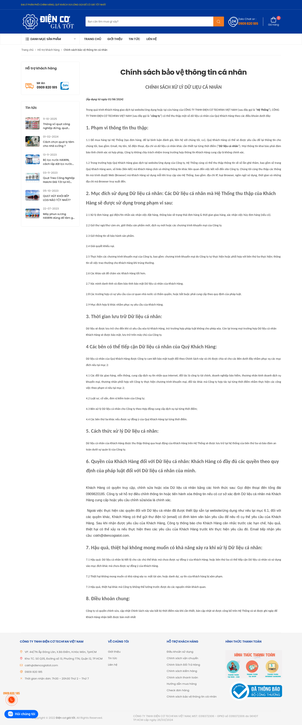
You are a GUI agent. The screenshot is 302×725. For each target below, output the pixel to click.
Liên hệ (151, 39)
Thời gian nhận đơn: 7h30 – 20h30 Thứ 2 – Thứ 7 (57, 679)
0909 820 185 (248, 23)
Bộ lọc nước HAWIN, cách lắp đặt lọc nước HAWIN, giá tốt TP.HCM (58, 164)
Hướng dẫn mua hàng (182, 684)
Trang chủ (92, 39)
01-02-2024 (51, 137)
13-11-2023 (50, 155)
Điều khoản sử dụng (180, 652)
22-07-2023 (51, 209)
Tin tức (134, 39)
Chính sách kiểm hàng (182, 671)
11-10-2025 (50, 119)
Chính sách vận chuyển (182, 658)
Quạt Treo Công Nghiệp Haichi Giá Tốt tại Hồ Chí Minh (59, 182)
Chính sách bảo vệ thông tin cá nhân (85, 49)
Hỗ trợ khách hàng (48, 49)
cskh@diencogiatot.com (41, 665)
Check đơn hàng (178, 690)
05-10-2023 (51, 191)
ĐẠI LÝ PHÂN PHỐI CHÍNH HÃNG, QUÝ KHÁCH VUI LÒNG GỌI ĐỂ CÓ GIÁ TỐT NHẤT (63, 4)
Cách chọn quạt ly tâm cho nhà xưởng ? (58, 144)
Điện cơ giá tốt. (66, 718)
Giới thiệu (114, 39)
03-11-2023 (50, 173)
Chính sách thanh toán (182, 677)
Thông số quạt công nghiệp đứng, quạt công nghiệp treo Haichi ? (56, 130)
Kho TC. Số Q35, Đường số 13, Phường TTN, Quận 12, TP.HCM (64, 659)
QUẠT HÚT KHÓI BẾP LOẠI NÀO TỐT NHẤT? (57, 198)
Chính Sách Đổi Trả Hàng (183, 665)
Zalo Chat (244, 19)
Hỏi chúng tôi (21, 714)
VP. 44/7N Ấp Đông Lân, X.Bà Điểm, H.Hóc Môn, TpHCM (61, 652)
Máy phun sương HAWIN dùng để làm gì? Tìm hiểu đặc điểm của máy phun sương (59, 220)
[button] (50, 39)
